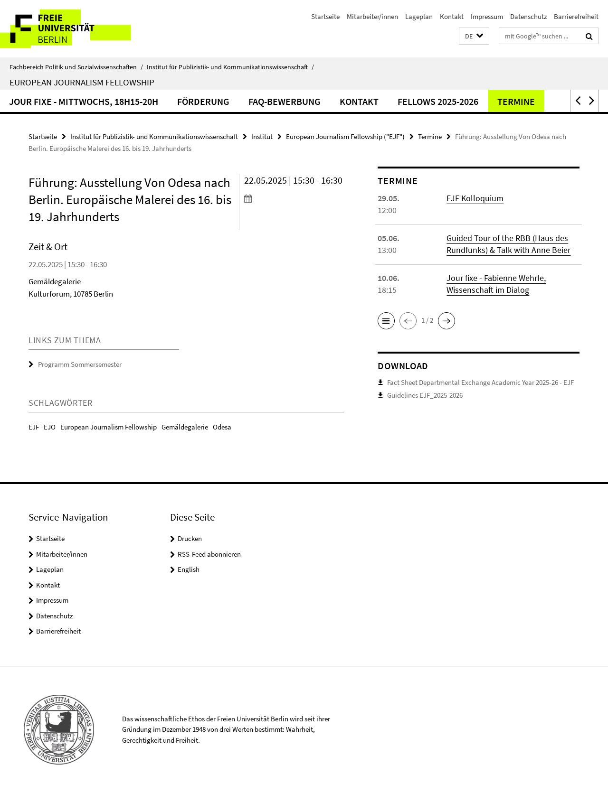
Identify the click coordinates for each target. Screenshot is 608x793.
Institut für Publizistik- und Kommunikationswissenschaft (230, 67)
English (189, 569)
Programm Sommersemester (80, 364)
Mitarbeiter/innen (372, 16)
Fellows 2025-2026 (481, 101)
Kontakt (452, 16)
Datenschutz (528, 16)
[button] (474, 36)
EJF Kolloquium (475, 198)
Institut (262, 136)
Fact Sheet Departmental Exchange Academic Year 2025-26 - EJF (480, 382)
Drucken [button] (190, 538)
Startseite (325, 16)
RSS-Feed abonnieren (209, 554)
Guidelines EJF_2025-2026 (425, 395)
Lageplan (419, 16)
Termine (559, 101)
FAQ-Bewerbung (328, 101)
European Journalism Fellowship (82, 82)
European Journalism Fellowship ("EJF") (345, 136)
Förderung (246, 101)
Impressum (487, 16)
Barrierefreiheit (576, 16)
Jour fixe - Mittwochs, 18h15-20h (126, 101)
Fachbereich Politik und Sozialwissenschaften (76, 67)
